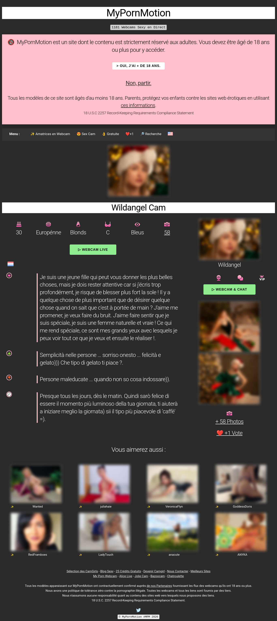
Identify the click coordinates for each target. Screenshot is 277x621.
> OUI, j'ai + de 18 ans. (139, 66)
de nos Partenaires (159, 586)
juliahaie (105, 506)
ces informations (138, 105)
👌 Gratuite (110, 134)
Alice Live (125, 576)
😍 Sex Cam (86, 134)
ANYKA (242, 554)
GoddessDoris (242, 506)
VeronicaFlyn (174, 506)
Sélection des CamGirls (82, 571)
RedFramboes (37, 554)
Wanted (37, 506)
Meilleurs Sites (201, 571)
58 (167, 232)
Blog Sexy (106, 571)
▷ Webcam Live (93, 249)
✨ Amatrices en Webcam (50, 134)
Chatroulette (175, 576)
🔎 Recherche (150, 134)
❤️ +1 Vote (229, 433)
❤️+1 (129, 134)
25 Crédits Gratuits (128, 571)
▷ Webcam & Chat (229, 289)
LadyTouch (105, 554)
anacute (174, 554)
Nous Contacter (177, 571)
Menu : (14, 134)
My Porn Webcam (105, 576)
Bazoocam (157, 576)
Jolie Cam (141, 576)
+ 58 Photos (229, 421)
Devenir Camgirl (154, 571)
